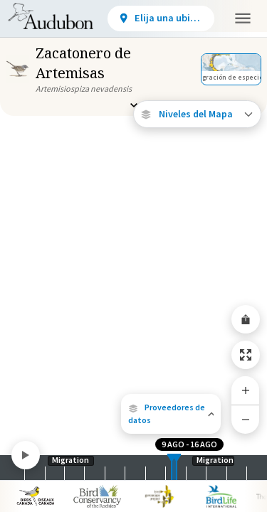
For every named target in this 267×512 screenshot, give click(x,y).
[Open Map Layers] (197, 114)
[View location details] (161, 18)
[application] (133, 256)
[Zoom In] (245, 390)
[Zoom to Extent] (245, 355)
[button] (171, 414)
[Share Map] (245, 319)
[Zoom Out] (245, 419)
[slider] (171, 467)
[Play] (25, 455)
